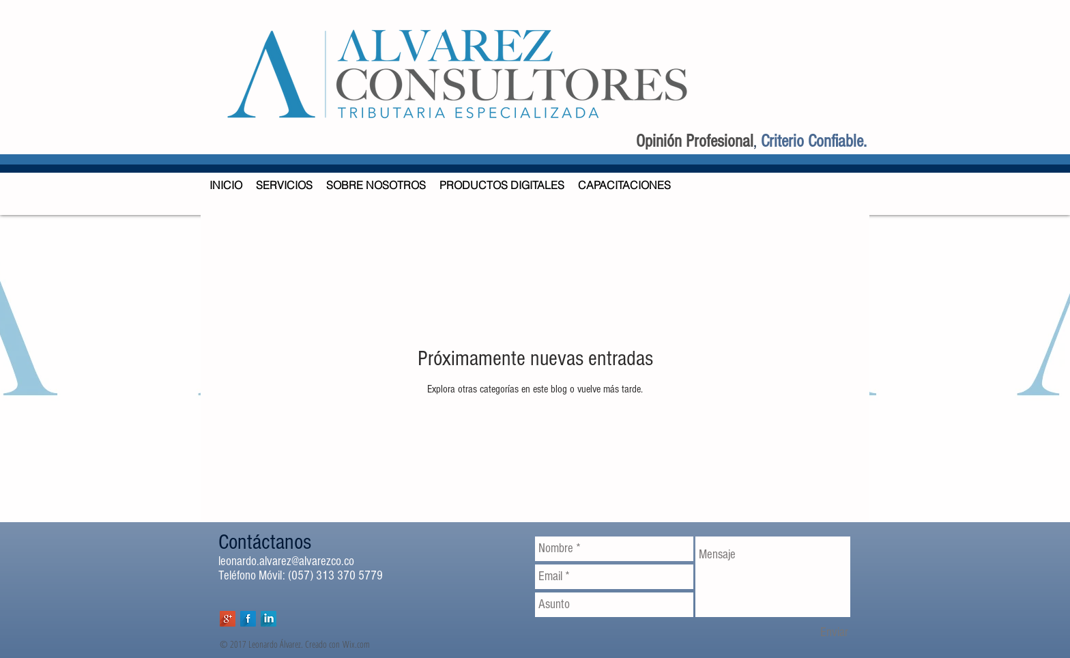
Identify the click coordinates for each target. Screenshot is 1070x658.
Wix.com (356, 644)
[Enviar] (834, 632)
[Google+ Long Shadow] (227, 619)
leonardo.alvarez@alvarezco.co (286, 561)
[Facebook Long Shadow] (248, 619)
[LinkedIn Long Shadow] (268, 619)
